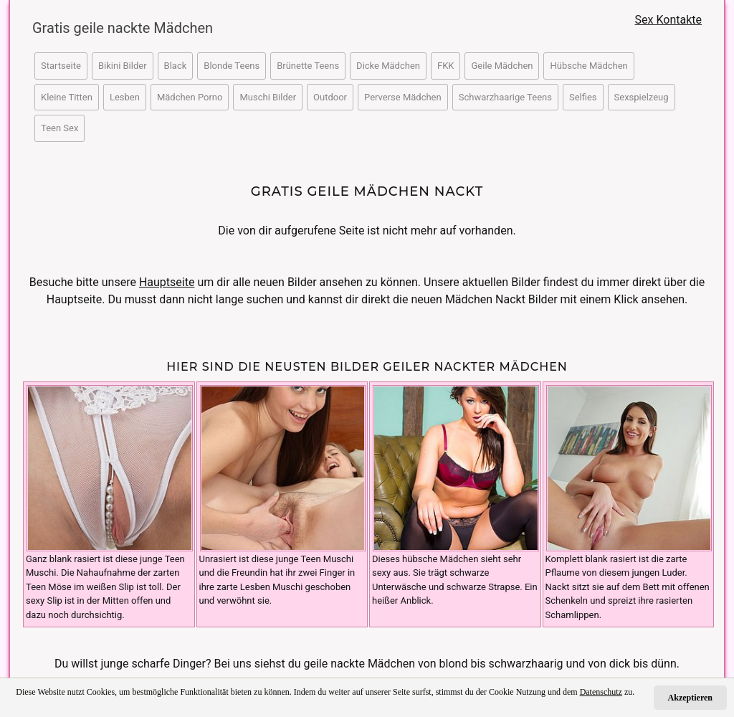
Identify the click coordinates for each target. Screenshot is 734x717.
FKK (445, 65)
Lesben (125, 97)
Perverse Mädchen (403, 97)
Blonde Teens (231, 65)
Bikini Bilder (122, 65)
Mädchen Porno (190, 97)
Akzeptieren (690, 698)
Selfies (583, 97)
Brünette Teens (308, 65)
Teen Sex (59, 128)
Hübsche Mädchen (588, 65)
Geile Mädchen (502, 65)
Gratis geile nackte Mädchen (116, 28)
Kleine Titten (66, 97)
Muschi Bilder (267, 97)
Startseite (61, 65)
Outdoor (330, 97)
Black (175, 65)
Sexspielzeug (641, 97)
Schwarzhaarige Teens (505, 97)
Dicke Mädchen (388, 65)
